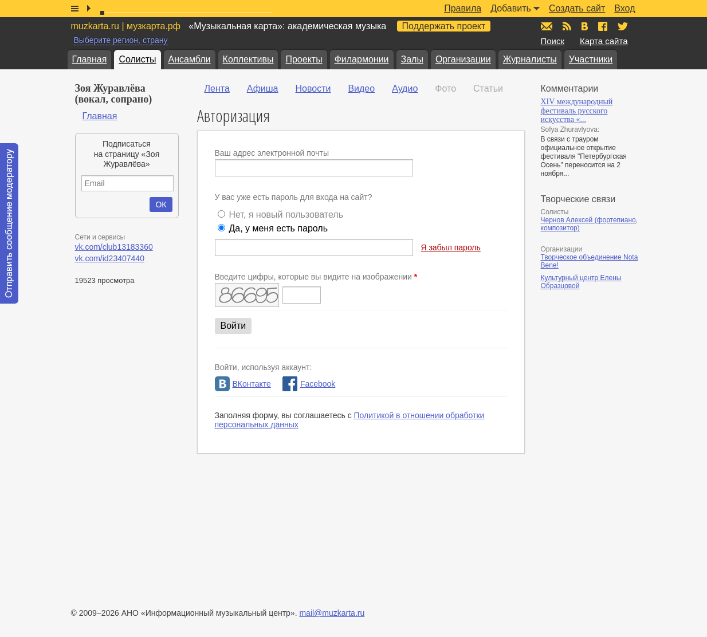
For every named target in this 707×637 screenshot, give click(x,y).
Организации (463, 59)
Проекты (303, 59)
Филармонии (362, 59)
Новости (313, 88)
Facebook (308, 383)
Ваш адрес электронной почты (272, 153)
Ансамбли (189, 59)
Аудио (405, 88)
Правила (462, 8)
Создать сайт (577, 8)
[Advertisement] (609, 417)
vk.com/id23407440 (109, 258)
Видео (361, 88)
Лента (217, 88)
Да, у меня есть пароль (278, 228)
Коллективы (248, 59)
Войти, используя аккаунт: (263, 367)
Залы (412, 59)
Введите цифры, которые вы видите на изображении (316, 276)
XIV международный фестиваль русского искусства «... (577, 110)
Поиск (553, 41)
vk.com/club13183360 (114, 246)
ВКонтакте (243, 383)
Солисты (137, 59)
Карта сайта (604, 41)
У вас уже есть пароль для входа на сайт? (293, 197)
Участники (590, 59)
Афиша (262, 88)
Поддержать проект (444, 26)
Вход (624, 8)
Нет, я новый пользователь (286, 214)
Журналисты (530, 59)
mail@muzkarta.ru (331, 613)
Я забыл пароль (450, 247)
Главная (89, 59)
